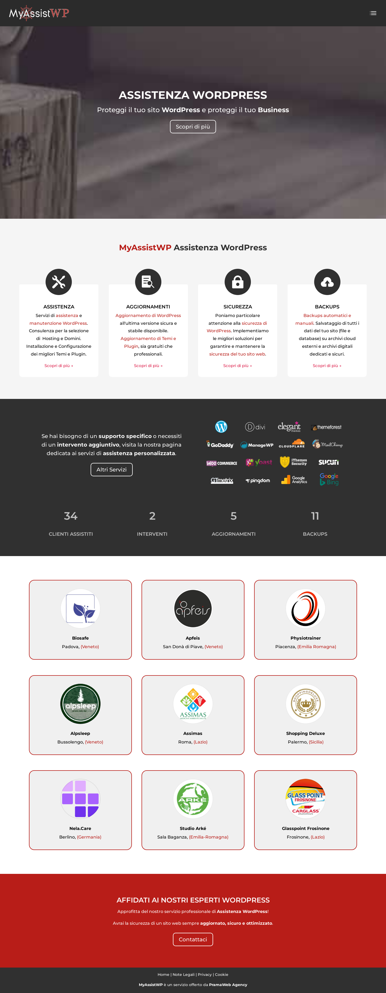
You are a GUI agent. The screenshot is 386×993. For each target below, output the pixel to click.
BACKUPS (327, 307)
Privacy (205, 974)
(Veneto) (90, 646)
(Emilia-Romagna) (208, 837)
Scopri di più (193, 126)
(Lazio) (200, 742)
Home (163, 974)
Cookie (221, 974)
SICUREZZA (238, 307)
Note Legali (184, 974)
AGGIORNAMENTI (148, 307)
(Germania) (89, 837)
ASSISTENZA (58, 307)
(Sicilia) (316, 742)
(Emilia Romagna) (316, 646)
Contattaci (193, 939)
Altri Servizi (111, 469)
